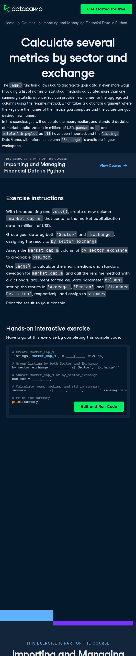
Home (9, 23)
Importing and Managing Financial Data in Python (84, 23)
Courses (28, 23)
